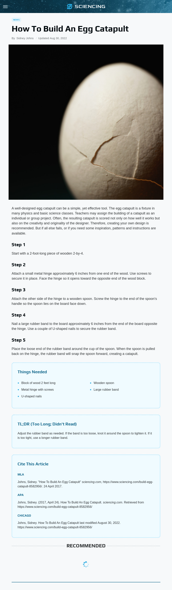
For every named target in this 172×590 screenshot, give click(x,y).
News (16, 20)
